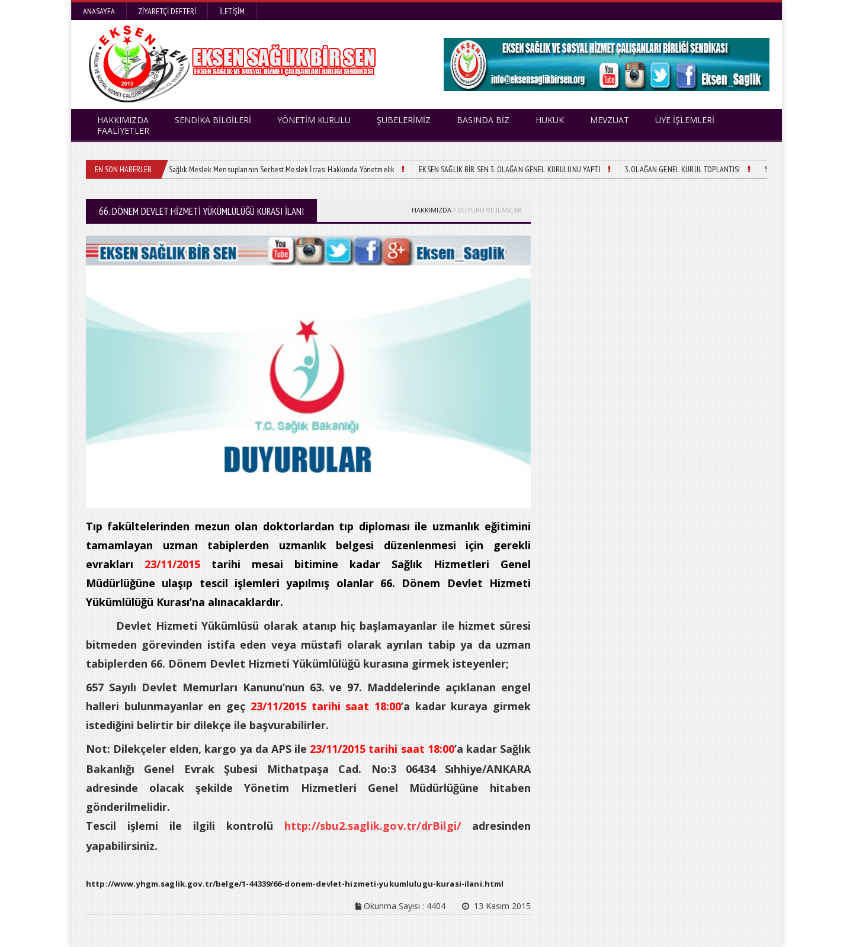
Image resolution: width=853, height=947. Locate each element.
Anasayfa (99, 11)
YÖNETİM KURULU (314, 119)
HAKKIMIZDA (431, 209)
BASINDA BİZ (483, 119)
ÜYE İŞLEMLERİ (684, 119)
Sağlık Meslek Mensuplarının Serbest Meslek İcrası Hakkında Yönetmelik (279, 169)
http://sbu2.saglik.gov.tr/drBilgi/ (373, 826)
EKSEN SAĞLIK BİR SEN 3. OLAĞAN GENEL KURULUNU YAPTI (501, 169)
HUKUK (549, 119)
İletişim (232, 11)
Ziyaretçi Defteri (167, 11)
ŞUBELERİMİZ (404, 119)
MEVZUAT (609, 119)
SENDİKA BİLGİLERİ (213, 119)
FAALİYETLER (123, 130)
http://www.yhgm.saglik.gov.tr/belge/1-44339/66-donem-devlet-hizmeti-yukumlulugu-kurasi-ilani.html (291, 883)
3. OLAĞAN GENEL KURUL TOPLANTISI (670, 169)
